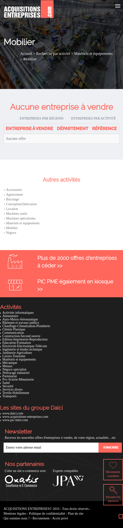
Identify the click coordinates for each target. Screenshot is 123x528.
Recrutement (41, 518)
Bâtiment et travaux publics (20, 322)
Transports (9, 396)
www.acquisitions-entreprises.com (25, 416)
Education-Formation (16, 343)
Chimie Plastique (13, 329)
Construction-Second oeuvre (21, 336)
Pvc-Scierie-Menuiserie (18, 379)
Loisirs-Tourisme (13, 356)
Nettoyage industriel (16, 373)
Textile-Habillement (15, 393)
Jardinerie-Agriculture (17, 353)
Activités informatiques (18, 312)
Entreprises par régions (42, 118)
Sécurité (7, 386)
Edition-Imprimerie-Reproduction (25, 339)
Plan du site (75, 513)
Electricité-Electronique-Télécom (24, 346)
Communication (13, 333)
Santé (6, 383)
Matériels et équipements (19, 359)
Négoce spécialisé (14, 369)
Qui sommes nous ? (17, 518)
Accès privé (60, 518)
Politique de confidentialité (47, 513)
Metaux (7, 366)
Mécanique (9, 363)
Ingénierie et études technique (22, 349)
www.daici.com (12, 413)
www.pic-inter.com (15, 420)
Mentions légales (15, 513)
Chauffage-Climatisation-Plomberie (26, 326)
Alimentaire (10, 316)
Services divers (12, 389)
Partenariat (9, 376)
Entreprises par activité (93, 118)
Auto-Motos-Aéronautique (20, 319)
